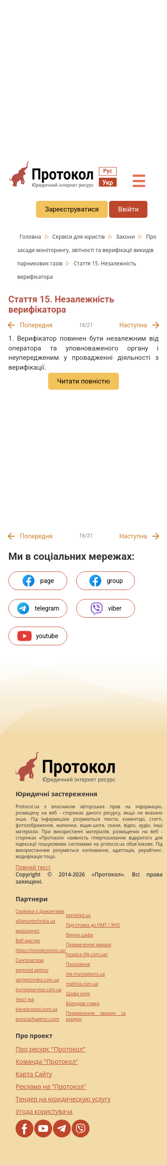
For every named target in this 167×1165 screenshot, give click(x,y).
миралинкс (28, 931)
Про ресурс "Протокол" (51, 1049)
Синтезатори (30, 960)
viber (106, 608)
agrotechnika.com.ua (37, 980)
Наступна (133, 325)
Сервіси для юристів (79, 236)
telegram (37, 608)
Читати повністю (83, 381)
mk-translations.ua (85, 974)
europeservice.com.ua (38, 990)
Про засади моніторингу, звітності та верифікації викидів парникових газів (86, 250)
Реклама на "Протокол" (51, 1086)
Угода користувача (44, 1111)
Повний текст (33, 867)
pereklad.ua (78, 915)
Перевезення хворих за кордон (96, 1016)
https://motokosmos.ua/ (41, 950)
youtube (37, 636)
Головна (31, 236)
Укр (107, 182)
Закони (126, 236)
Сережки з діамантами (40, 911)
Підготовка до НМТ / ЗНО (93, 925)
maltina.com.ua (82, 984)
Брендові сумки (82, 1003)
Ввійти (128, 209)
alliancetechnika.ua (35, 921)
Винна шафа (79, 935)
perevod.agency (32, 970)
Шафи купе (78, 994)
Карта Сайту (34, 1074)
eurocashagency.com (37, 1019)
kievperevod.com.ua (36, 1009)
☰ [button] (138, 181)
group (105, 581)
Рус (107, 171)
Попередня (36, 325)
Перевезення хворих (88, 945)
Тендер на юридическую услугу (63, 1099)
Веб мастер (28, 941)
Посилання (78, 964)
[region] (83, 80)
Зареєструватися (72, 209)
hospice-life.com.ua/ (87, 954)
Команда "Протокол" (47, 1061)
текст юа (25, 999)
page (37, 581)
